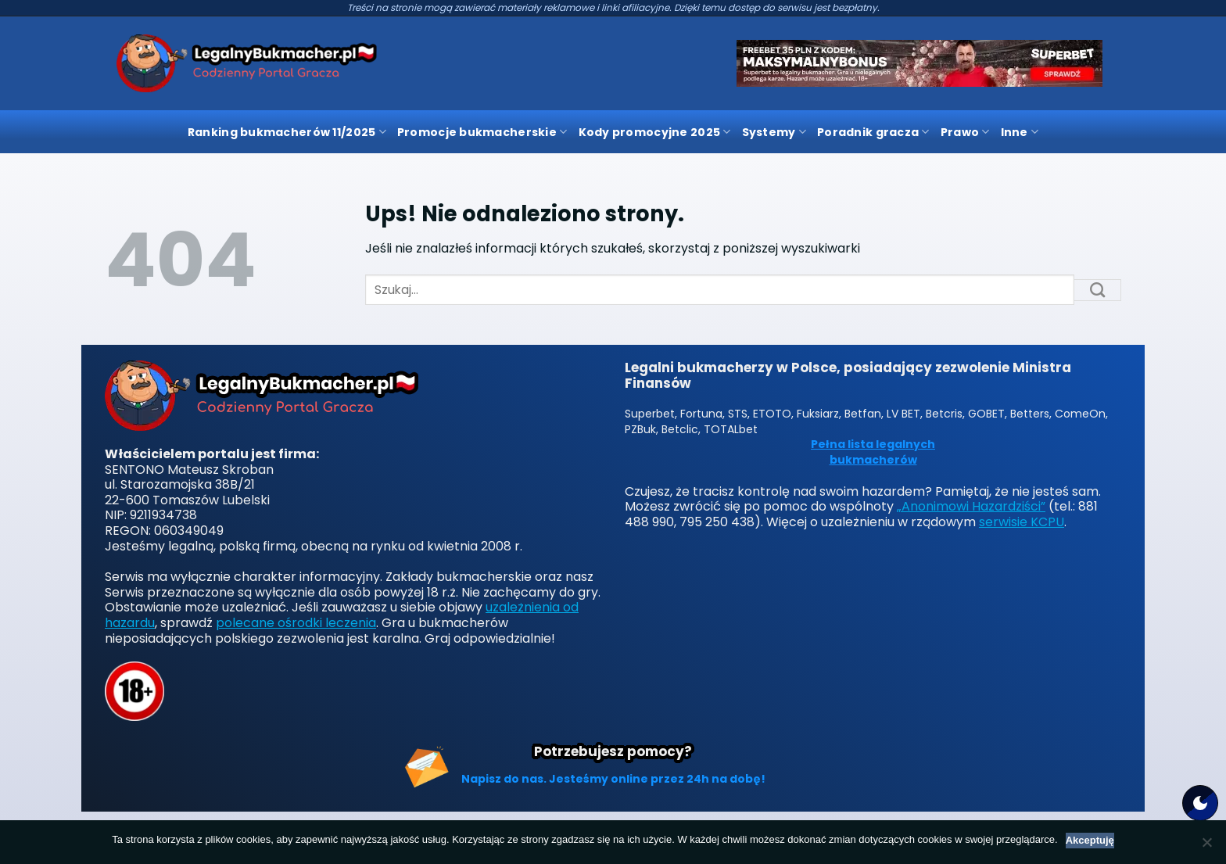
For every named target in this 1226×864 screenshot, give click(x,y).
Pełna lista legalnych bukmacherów (873, 452)
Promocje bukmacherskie (482, 132)
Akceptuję (1090, 840)
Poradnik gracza (873, 132)
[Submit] (1097, 290)
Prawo (965, 132)
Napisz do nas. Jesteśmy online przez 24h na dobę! (613, 779)
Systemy (774, 132)
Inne (1020, 132)
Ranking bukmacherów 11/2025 (287, 132)
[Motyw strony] (1200, 803)
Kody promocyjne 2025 (655, 132)
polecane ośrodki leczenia (296, 623)
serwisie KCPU (1021, 522)
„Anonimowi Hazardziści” (971, 506)
